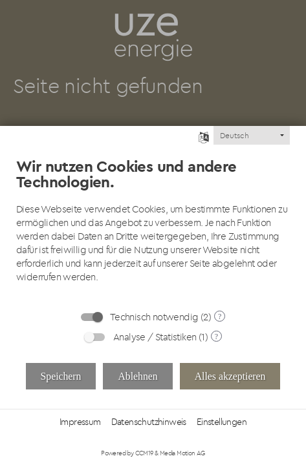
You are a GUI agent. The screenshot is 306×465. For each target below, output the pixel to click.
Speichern (61, 376)
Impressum (80, 422)
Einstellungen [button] (221, 422)
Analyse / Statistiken (154, 337)
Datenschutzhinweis (148, 422)
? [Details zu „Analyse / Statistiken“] (216, 336)
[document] (153, 222)
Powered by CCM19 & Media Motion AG (153, 453)
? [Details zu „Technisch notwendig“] (219, 316)
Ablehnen (137, 376)
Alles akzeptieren (230, 376)
